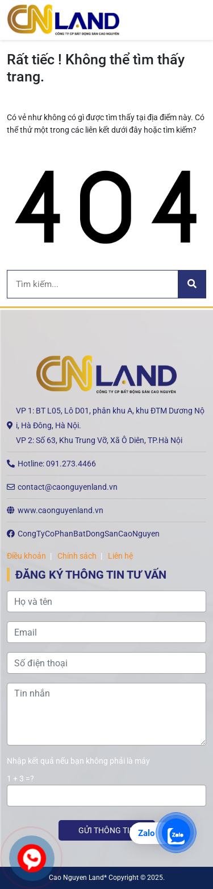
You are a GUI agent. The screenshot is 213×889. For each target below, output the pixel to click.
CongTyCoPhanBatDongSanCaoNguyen (89, 533)
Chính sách (77, 555)
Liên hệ (120, 555)
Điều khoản (26, 555)
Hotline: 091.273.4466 (57, 463)
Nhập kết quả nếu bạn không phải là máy (78, 760)
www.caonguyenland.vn (60, 510)
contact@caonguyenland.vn (68, 486)
